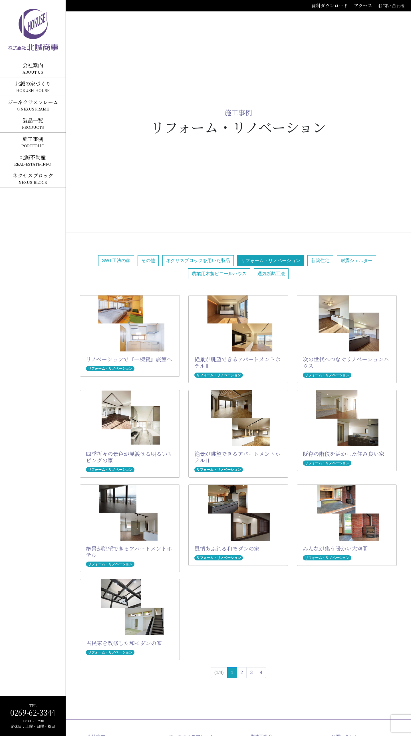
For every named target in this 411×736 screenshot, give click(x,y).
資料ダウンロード (329, 5)
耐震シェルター (356, 260)
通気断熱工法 (271, 273)
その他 (148, 260)
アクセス (363, 5)
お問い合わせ (391, 5)
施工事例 (238, 112)
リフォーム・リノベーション (270, 260)
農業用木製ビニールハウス (219, 273)
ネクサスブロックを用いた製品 (198, 260)
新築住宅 (320, 260)
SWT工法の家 (116, 260)
